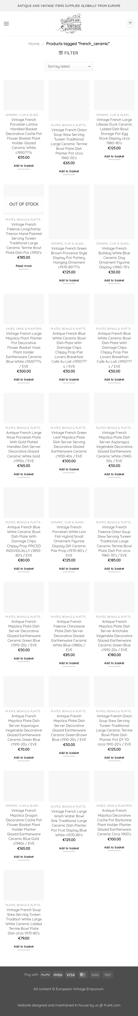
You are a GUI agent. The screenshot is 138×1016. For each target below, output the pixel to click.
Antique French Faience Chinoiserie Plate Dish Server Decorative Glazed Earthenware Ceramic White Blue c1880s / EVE (69, 635)
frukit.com (112, 1005)
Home (33, 43)
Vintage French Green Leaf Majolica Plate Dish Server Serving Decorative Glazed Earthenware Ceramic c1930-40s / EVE (69, 444)
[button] (6, 24)
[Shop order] (69, 66)
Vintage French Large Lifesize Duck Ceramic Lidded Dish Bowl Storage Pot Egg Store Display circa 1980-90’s (114, 131)
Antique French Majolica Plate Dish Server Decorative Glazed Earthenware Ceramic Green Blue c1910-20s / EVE (24, 633)
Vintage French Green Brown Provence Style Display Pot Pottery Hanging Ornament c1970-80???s (69, 257)
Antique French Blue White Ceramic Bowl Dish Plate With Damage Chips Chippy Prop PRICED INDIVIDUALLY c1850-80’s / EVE (23, 541)
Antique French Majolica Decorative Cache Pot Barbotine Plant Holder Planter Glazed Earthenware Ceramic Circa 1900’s (114, 822)
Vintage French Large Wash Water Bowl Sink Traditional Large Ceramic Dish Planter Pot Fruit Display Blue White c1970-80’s (69, 823)
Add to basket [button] (24, 165)
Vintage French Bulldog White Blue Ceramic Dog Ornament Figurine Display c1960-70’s (114, 257)
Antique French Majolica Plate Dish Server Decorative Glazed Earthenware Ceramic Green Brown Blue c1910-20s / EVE (69, 728)
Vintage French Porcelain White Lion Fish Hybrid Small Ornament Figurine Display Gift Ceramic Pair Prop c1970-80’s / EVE (69, 541)
